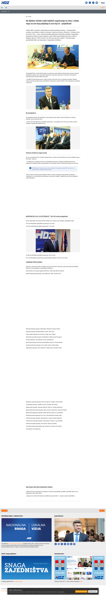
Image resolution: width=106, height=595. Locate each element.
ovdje (81, 581)
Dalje (101, 510)
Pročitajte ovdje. (18, 581)
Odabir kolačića (93, 591)
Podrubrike (4, 11)
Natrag (5, 510)
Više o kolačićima (60, 592)
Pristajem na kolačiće (81, 591)
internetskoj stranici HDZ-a (15, 543)
